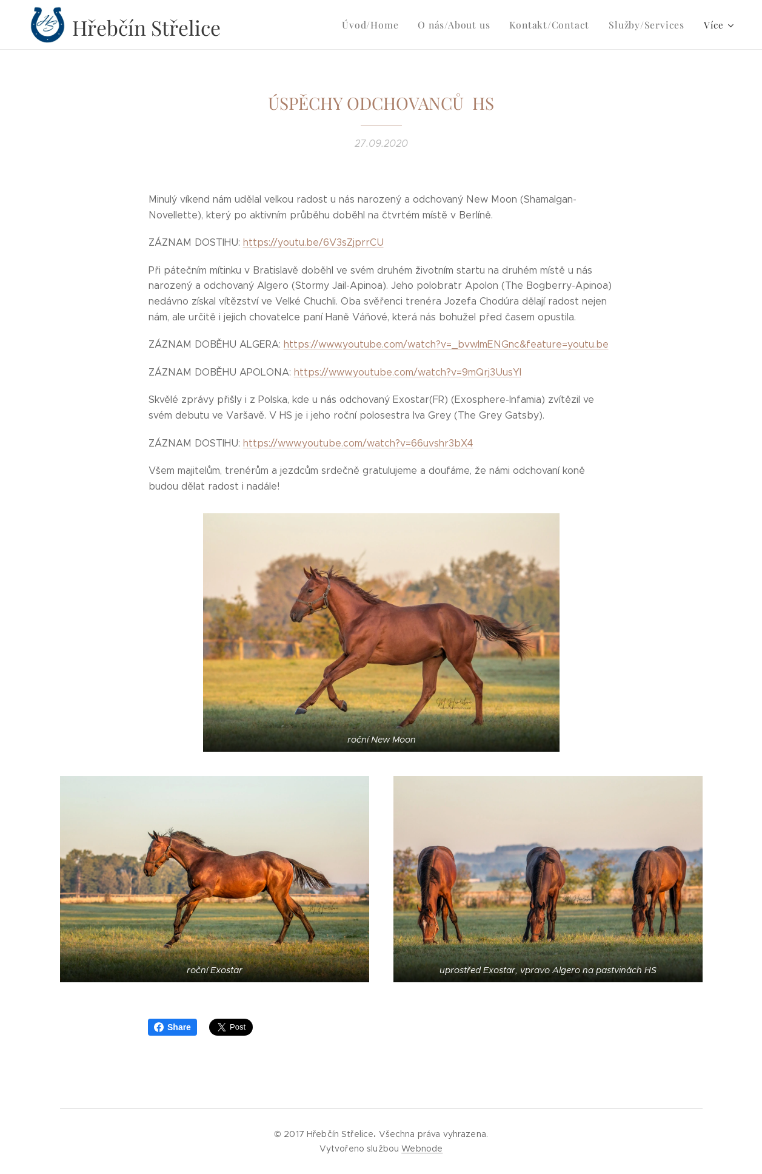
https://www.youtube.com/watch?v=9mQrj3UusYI (407, 372)
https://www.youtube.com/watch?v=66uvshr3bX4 (357, 443)
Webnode (422, 1148)
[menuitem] (300, 25)
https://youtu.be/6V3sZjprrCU (312, 242)
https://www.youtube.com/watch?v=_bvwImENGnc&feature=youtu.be (445, 344)
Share (172, 1027)
